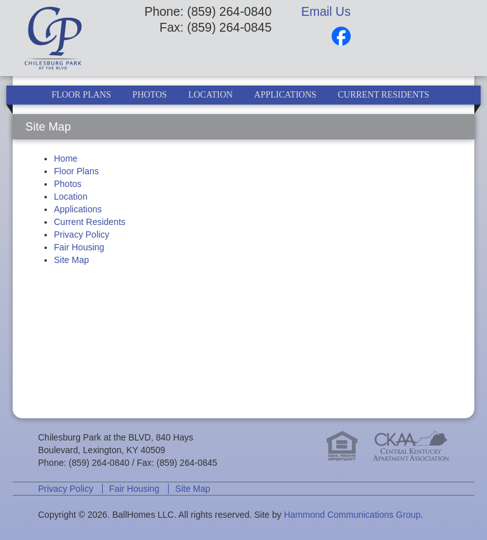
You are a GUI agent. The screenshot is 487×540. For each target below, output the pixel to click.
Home (65, 158)
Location (210, 95)
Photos (150, 95)
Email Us (326, 11)
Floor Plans (81, 95)
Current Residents (383, 95)
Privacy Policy (81, 234)
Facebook (341, 36)
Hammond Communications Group (352, 515)
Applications (285, 95)
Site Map (71, 260)
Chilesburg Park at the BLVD (69, 38)
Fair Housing (79, 247)
